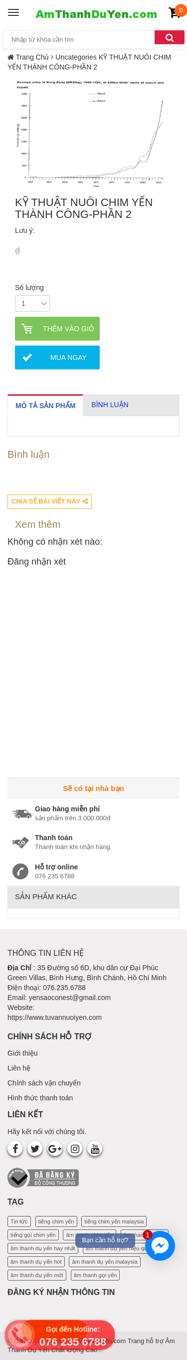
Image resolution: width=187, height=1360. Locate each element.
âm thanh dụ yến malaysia (104, 1262)
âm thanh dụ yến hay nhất (42, 1248)
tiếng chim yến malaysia (114, 1221)
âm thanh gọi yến (95, 1275)
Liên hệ (18, 1068)
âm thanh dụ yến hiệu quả (118, 1248)
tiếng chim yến (56, 1221)
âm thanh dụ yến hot (36, 1262)
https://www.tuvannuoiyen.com (54, 1017)
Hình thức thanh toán (40, 1098)
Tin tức (19, 1221)
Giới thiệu (22, 1053)
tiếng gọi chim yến (33, 1235)
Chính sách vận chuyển (44, 1083)
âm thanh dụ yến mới (36, 1275)
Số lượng (29, 287)
